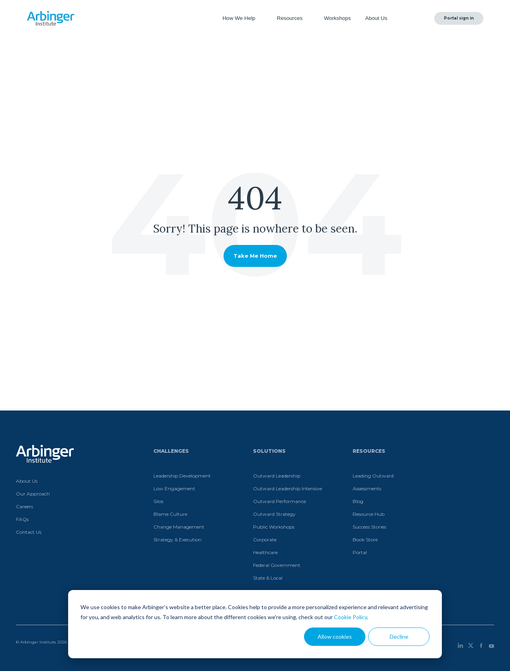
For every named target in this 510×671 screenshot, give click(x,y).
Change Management (178, 527)
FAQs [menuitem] (22, 519)
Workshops (337, 18)
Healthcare (265, 552)
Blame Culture (170, 514)
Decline (399, 636)
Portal (360, 552)
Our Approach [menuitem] (33, 494)
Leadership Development (182, 476)
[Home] (51, 18)
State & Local (267, 578)
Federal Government (276, 565)
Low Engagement (174, 488)
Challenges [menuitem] (171, 451)
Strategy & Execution (177, 540)
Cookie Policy (350, 617)
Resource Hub (368, 514)
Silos (158, 501)
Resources (290, 18)
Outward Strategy (274, 514)
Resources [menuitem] (369, 451)
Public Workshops (273, 527)
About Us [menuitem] (26, 481)
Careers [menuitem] (24, 506)
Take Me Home (255, 256)
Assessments (367, 488)
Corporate (265, 540)
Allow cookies (335, 636)
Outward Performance (279, 501)
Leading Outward (373, 476)
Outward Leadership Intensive (287, 488)
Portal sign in (459, 18)
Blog (358, 501)
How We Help (239, 18)
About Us (376, 18)
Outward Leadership (276, 476)
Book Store (365, 540)
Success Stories (369, 527)
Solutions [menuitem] (269, 451)
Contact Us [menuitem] (28, 532)
